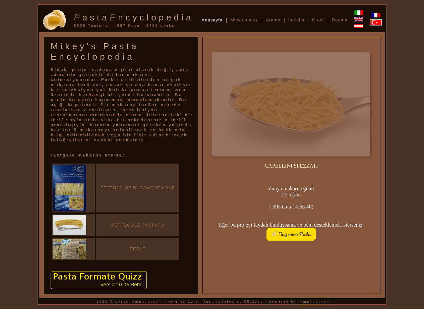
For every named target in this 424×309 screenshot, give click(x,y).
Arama (273, 19)
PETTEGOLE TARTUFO (138, 225)
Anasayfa (212, 19)
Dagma (340, 19)
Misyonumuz (244, 19)
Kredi (318, 19)
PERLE (138, 248)
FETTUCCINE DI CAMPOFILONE (138, 187)
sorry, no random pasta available (291, 114)
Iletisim (296, 19)
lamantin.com (314, 301)
